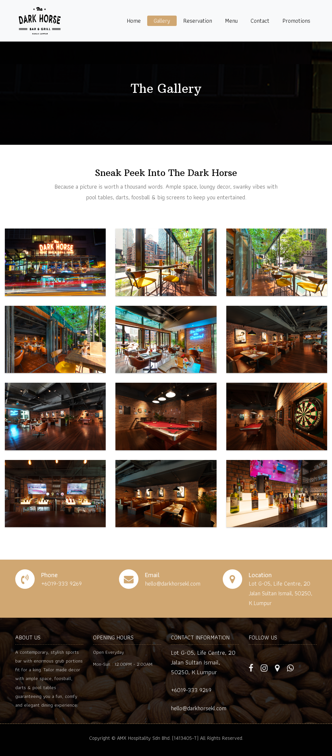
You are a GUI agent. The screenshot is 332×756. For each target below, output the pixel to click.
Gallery (162, 20)
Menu (231, 20)
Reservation (197, 20)
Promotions (296, 20)
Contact (260, 20)
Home (134, 20)
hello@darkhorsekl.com (198, 708)
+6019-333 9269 (191, 690)
